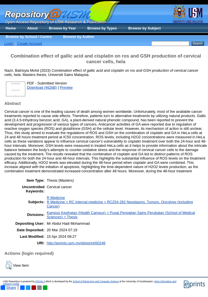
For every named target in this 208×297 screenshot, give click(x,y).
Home (11, 28)
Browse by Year (62, 28)
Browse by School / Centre (29, 37)
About (32, 28)
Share (8, 287)
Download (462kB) (42, 87)
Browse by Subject (144, 28)
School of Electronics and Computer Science (96, 281)
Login (8, 43)
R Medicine (56, 198)
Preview (66, 87)
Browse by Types (102, 28)
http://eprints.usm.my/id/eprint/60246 (76, 243)
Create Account (29, 43)
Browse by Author (78, 37)
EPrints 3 (40, 281)
